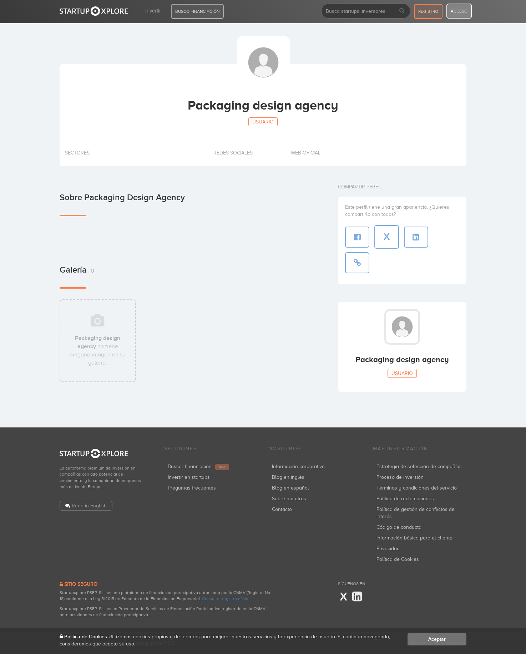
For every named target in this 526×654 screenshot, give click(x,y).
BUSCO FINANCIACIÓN (197, 11)
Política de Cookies (397, 559)
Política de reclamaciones (405, 498)
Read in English (89, 505)
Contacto (282, 509)
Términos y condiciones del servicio (416, 488)
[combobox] (365, 11)
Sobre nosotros (289, 498)
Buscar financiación (198, 466)
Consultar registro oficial (225, 598)
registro (428, 11)
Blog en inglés (288, 477)
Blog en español (290, 488)
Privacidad (388, 548)
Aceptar (437, 639)
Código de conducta (398, 527)
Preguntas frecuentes (192, 488)
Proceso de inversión (400, 477)
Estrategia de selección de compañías (419, 466)
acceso (459, 11)
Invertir (153, 11)
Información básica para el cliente (414, 538)
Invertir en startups (189, 477)
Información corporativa (298, 466)
